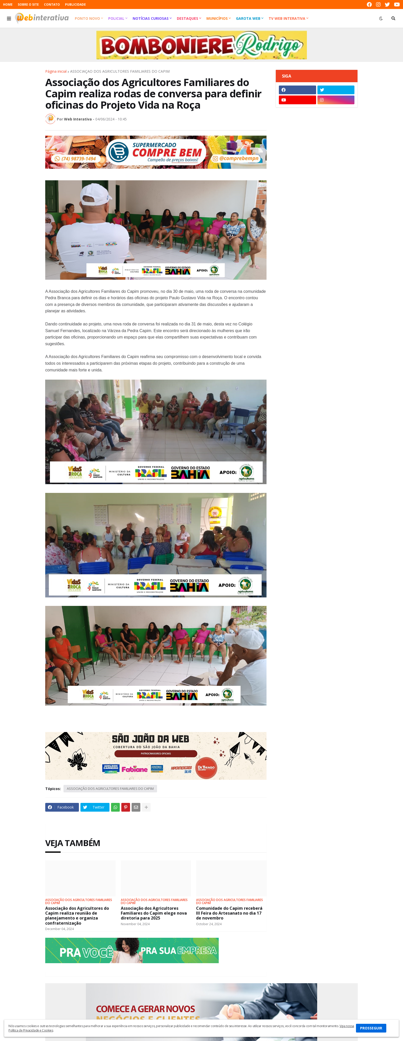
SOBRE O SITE (28, 4)
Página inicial (56, 71)
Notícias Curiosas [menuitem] (151, 18)
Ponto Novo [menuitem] (87, 18)
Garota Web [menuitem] (248, 18)
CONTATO (52, 4)
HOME (8, 4)
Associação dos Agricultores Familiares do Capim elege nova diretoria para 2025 (154, 913)
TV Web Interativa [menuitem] (287, 18)
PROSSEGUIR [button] (371, 1028)
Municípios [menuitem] (217, 18)
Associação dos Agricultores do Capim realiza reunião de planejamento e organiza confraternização (77, 916)
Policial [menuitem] (116, 18)
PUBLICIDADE (75, 4)
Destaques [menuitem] (187, 18)
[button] (9, 18)
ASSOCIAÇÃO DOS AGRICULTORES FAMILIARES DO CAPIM (120, 71)
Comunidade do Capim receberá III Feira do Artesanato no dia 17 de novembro (229, 913)
